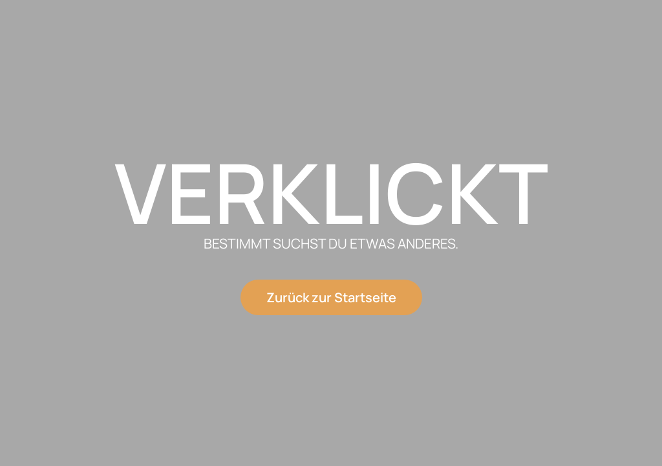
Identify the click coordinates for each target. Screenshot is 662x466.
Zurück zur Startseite (331, 297)
